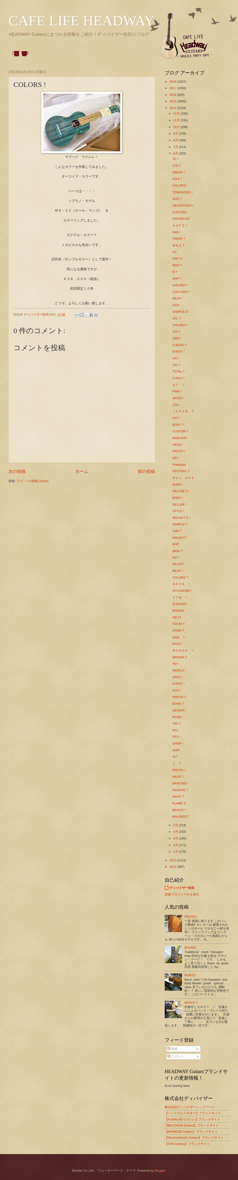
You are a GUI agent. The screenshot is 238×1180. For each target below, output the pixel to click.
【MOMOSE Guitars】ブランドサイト (191, 1131)
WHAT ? (178, 796)
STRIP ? (178, 630)
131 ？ (177, 318)
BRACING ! (180, 783)
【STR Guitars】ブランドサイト (187, 1144)
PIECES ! (190, 916)
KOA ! (176, 690)
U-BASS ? (179, 345)
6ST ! (176, 557)
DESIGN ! (179, 710)
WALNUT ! (179, 537)
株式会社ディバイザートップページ (190, 1107)
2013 (173, 860)
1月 (176, 851)
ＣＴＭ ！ (180, 597)
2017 (173, 88)
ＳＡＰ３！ (180, 225)
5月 (176, 825)
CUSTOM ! (180, 212)
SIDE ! (176, 338)
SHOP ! (177, 484)
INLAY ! (177, 298)
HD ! (175, 458)
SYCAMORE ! (182, 591)
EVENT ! (178, 351)
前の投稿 (146, 471)
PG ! (175, 730)
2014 (173, 108)
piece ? (177, 551)
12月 (177, 113)
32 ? (175, 159)
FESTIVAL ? (180, 471)
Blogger (160, 1170)
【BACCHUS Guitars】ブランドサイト (192, 1125)
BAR (175, 544)
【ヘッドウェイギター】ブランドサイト (193, 1113)
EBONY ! (178, 172)
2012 (173, 866)
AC (174, 252)
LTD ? (176, 165)
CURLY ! (178, 378)
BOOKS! (178, 610)
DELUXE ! (179, 504)
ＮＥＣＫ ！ (181, 584)
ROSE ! (177, 717)
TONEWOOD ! (182, 192)
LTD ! (176, 405)
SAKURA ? (180, 285)
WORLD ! (179, 670)
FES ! (176, 737)
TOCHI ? (178, 624)
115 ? (176, 331)
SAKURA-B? (181, 218)
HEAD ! (177, 444)
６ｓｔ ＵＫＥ (183, 478)
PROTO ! (178, 451)
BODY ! (177, 498)
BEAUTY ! (179, 810)
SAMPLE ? (180, 524)
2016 (173, 95)
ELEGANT (179, 604)
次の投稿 (17, 471)
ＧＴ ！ (178, 385)
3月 (176, 838)
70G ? (176, 723)
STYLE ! (178, 511)
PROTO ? (179, 697)
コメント (175, 1056)
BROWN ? (179, 657)
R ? (174, 272)
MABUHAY (180, 438)
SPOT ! (177, 677)
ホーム (81, 471)
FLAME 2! (179, 803)
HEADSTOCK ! (182, 205)
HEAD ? (178, 776)
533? (175, 305)
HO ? (176, 418)
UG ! (175, 358)
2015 (173, 101)
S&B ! (176, 232)
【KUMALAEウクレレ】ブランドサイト (192, 1119)
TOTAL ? (178, 371)
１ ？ (177, 763)
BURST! (190, 975)
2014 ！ (179, 637)
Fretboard (179, 464)
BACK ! (177, 644)
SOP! (176, 750)
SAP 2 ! (177, 258)
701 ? (176, 365)
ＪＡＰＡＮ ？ (183, 411)
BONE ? (178, 703)
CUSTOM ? (180, 431)
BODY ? (178, 425)
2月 (176, 845)
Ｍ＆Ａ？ (178, 245)
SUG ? (177, 199)
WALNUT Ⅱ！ (181, 518)
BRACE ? (191, 1002)
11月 (177, 120)
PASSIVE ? (180, 790)
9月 (176, 133)
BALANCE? (180, 816)
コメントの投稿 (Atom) (32, 481)
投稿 (172, 1049)
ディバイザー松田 (181, 888)
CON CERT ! (181, 292)
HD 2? (176, 617)
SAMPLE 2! (180, 311)
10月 (177, 127)
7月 (176, 147)
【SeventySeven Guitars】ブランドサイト (194, 1137)
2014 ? (177, 179)
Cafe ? (177, 531)
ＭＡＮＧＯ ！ (183, 650)
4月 (176, 831)
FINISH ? (178, 238)
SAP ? (176, 278)
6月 (176, 153)
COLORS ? (180, 577)
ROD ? (177, 265)
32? (174, 756)
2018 (173, 81)
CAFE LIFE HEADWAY (81, 21)
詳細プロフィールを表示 (182, 894)
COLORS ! (179, 185)
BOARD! (190, 947)
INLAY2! (178, 564)
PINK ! (176, 391)
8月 (176, 140)
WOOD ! (178, 398)
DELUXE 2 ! (180, 491)
